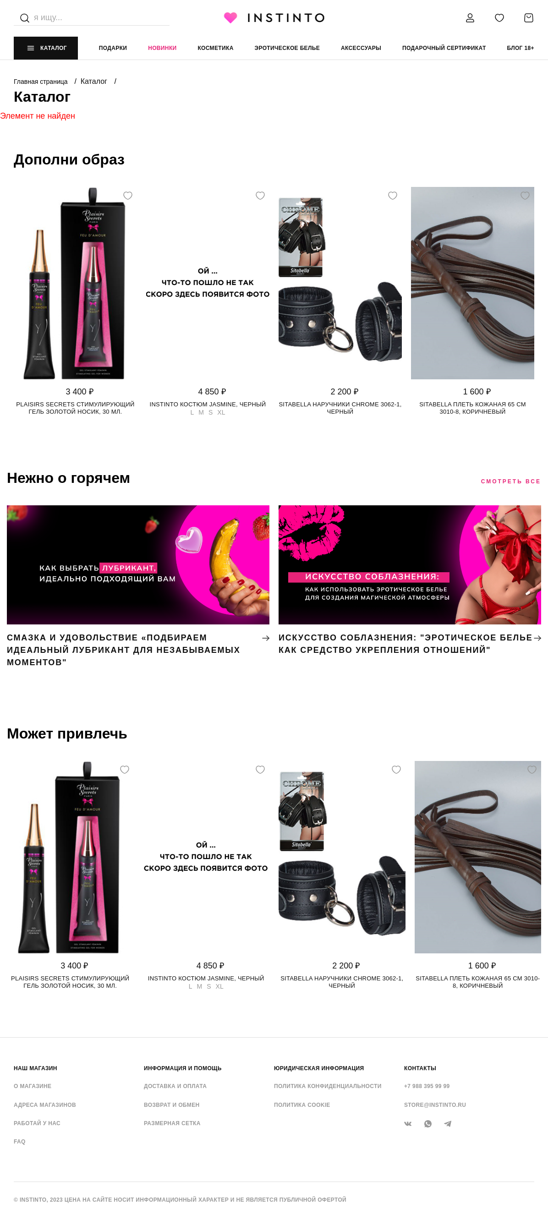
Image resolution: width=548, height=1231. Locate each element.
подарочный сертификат (444, 48)
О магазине (32, 1086)
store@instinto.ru (435, 1105)
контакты (420, 1068)
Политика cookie (302, 1105)
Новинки (162, 48)
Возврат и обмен (172, 1105)
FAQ (20, 1141)
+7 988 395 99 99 (427, 1086)
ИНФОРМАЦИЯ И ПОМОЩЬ (183, 1068)
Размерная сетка (172, 1123)
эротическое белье (287, 48)
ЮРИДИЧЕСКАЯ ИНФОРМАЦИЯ (319, 1068)
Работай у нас (37, 1123)
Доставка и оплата (175, 1086)
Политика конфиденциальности (328, 1086)
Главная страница (41, 81)
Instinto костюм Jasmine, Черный (208, 404)
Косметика (215, 48)
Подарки (113, 48)
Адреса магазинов (45, 1105)
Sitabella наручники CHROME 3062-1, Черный (340, 408)
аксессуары (361, 48)
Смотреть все (511, 481)
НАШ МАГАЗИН (35, 1068)
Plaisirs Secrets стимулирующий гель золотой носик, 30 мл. (75, 408)
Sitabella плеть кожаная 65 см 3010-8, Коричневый (472, 408)
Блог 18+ (520, 48)
